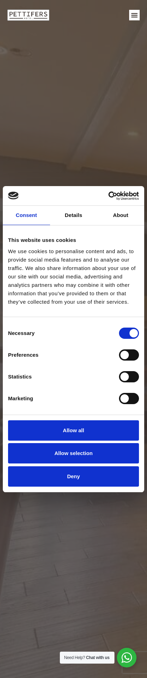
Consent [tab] (26, 215)
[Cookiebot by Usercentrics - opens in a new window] (108, 195)
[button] (134, 15)
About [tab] (120, 215)
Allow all (73, 430)
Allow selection (73, 453)
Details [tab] (73, 215)
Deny (73, 476)
